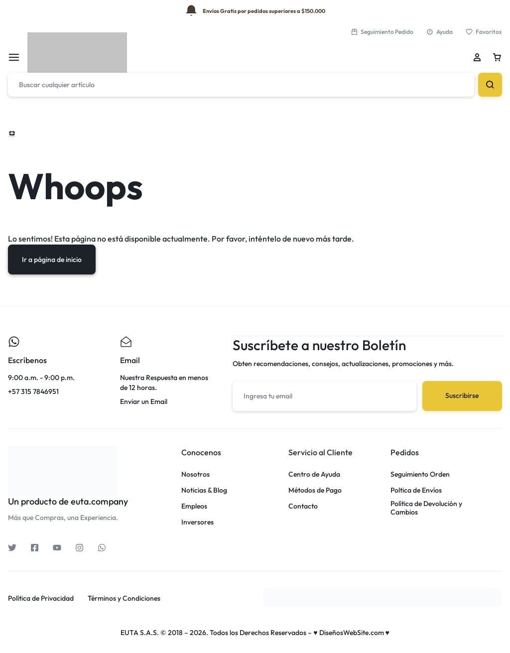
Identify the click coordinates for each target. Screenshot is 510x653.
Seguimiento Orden (420, 474)
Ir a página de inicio (52, 259)
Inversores (197, 522)
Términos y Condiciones (124, 598)
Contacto (303, 506)
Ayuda (439, 31)
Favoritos (484, 31)
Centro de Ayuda (314, 474)
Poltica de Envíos (416, 490)
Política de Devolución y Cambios (426, 507)
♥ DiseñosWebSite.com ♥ (351, 632)
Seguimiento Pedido (382, 31)
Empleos (194, 506)
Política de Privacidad (41, 598)
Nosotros (195, 474)
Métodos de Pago (315, 490)
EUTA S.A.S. (140, 632)
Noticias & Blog (204, 490)
